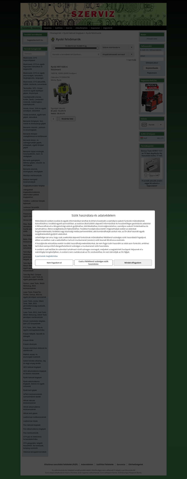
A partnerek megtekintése (46, 256)
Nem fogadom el (54, 262)
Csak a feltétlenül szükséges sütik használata (93, 262)
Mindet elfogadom (132, 262)
